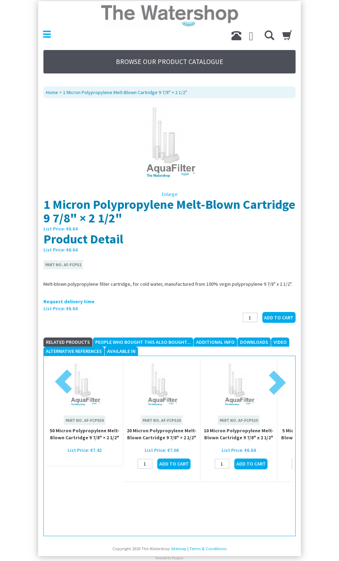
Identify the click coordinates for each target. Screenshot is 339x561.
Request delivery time (69, 301)
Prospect (177, 558)
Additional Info (215, 342)
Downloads (254, 342)
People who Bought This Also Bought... (143, 342)
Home (52, 92)
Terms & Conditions (208, 548)
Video (280, 342)
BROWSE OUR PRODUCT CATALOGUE (169, 61)
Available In (121, 351)
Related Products (68, 342)
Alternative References (74, 351)
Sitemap (178, 548)
